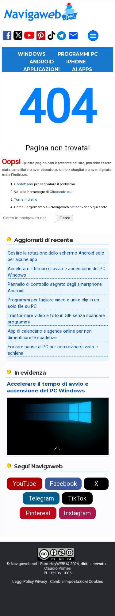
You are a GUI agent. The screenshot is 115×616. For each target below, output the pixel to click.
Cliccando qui (61, 192)
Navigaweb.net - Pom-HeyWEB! (38, 563)
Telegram (41, 498)
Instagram (77, 513)
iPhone (76, 62)
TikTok (77, 498)
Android (41, 62)
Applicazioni (41, 69)
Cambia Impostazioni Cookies (76, 581)
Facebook (63, 483)
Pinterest (38, 513)
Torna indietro (25, 199)
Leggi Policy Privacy (29, 581)
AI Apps (82, 69)
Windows (31, 54)
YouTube (24, 483)
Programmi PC (78, 54)
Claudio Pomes (57, 568)
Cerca (65, 218)
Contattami (23, 184)
